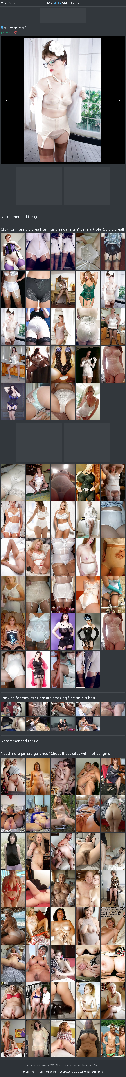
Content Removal (47, 1071)
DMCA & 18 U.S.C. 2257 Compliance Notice (81, 1071)
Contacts (28, 1071)
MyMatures (63, 3)
